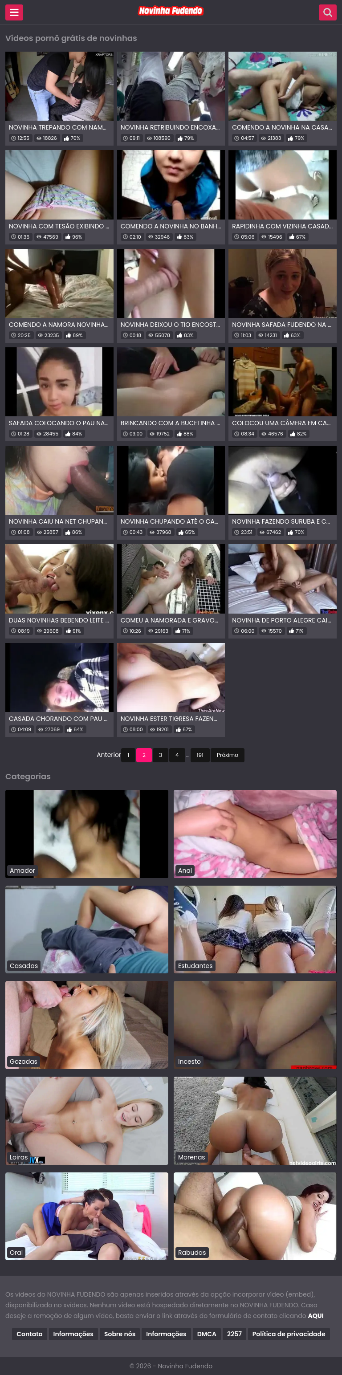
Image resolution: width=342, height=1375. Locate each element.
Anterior (109, 754)
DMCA (206, 1334)
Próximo (227, 755)
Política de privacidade (289, 1334)
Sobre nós (119, 1334)
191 (200, 755)
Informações (73, 1334)
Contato (29, 1334)
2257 (234, 1334)
